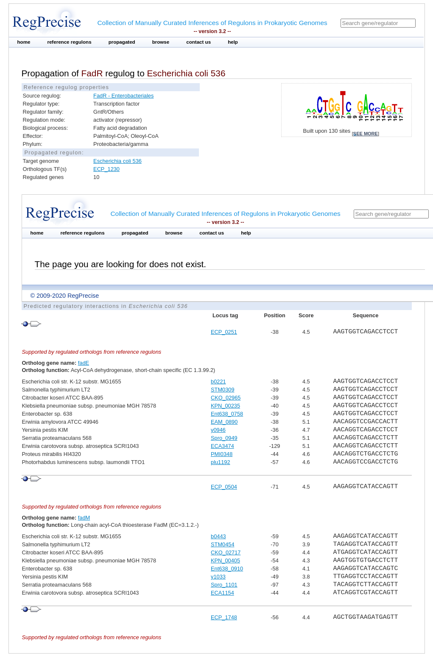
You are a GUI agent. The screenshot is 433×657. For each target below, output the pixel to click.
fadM (84, 517)
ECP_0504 (224, 487)
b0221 (218, 381)
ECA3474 (222, 446)
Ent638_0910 (227, 568)
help (233, 42)
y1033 (218, 576)
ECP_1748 (224, 617)
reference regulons (69, 42)
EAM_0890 (224, 422)
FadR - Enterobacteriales (123, 95)
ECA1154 (222, 593)
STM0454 (222, 544)
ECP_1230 (106, 169)
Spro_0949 (224, 438)
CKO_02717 (225, 552)
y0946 (218, 430)
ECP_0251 (224, 332)
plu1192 (220, 462)
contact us (198, 42)
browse (161, 42)
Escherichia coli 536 (117, 161)
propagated (122, 42)
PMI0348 (221, 454)
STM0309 (222, 389)
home (24, 42)
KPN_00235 (225, 406)
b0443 (218, 536)
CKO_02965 (225, 397)
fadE (83, 363)
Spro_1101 (224, 585)
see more (365, 133)
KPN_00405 (225, 560)
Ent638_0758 (227, 414)
